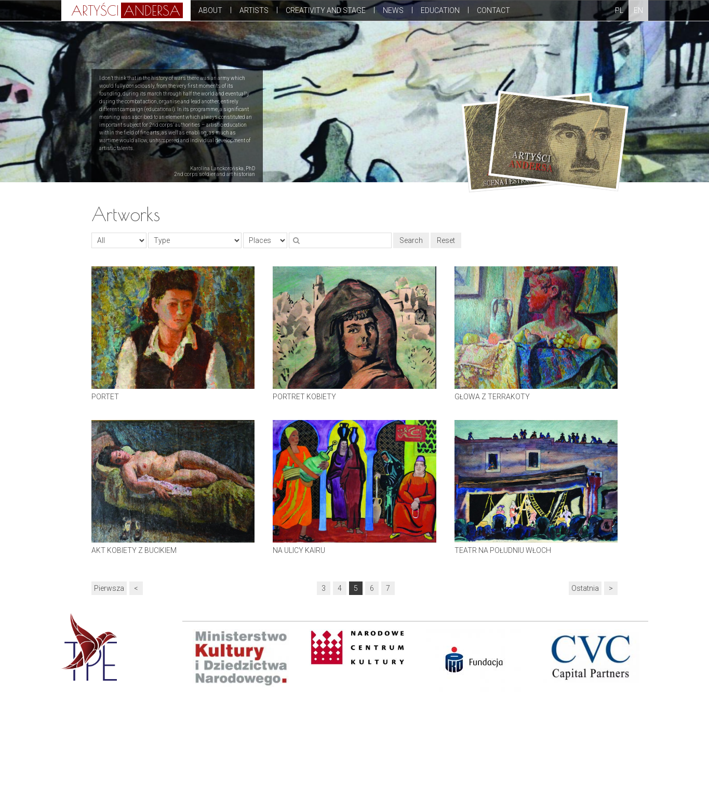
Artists (254, 10)
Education (440, 10)
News (393, 10)
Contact (493, 10)
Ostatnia (585, 588)
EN (638, 10)
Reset (446, 240)
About (210, 10)
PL (619, 10)
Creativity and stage (326, 10)
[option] (244, 658)
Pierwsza (109, 588)
